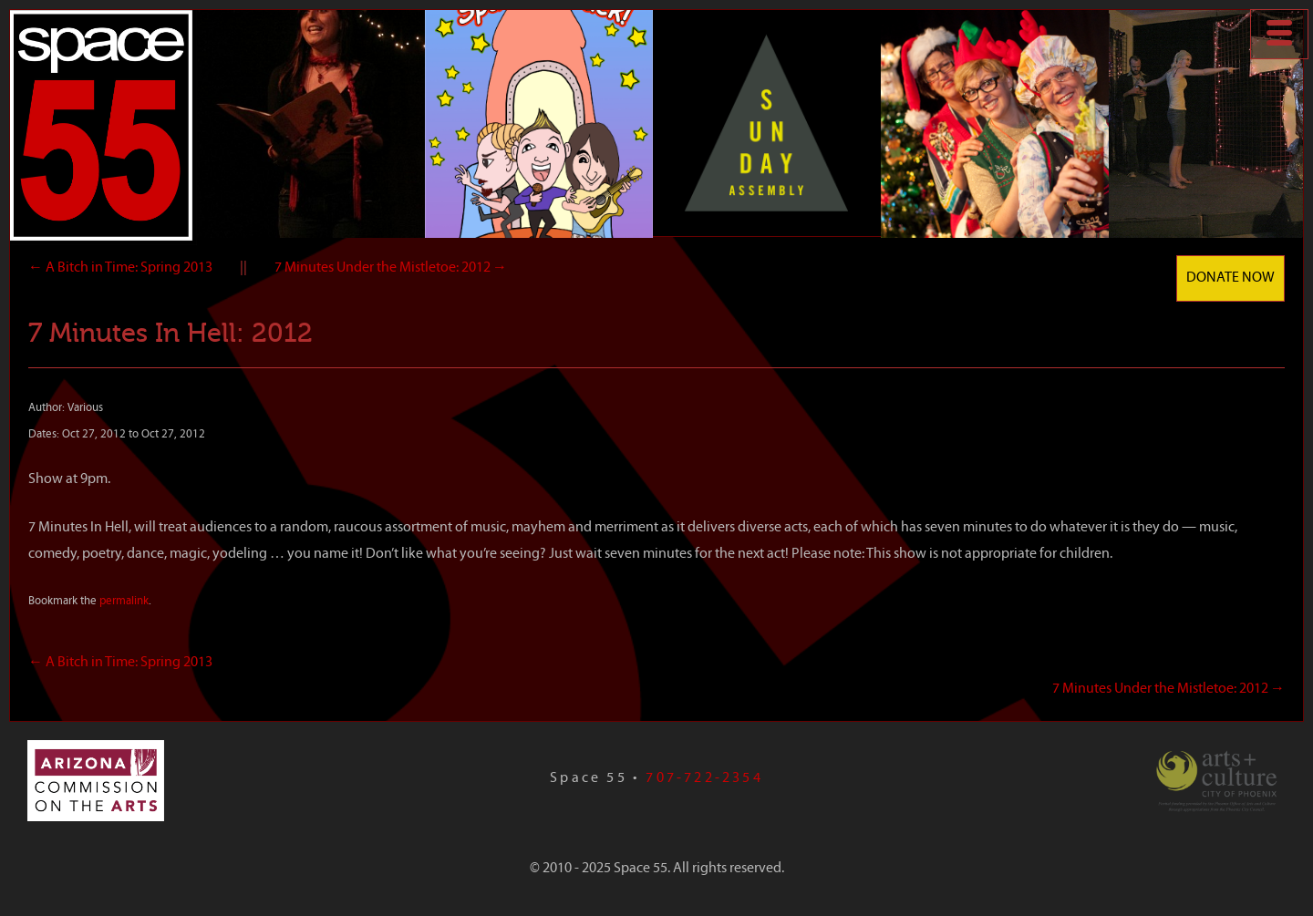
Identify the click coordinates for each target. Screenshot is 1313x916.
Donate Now (1230, 278)
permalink (124, 601)
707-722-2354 (704, 778)
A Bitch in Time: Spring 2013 (120, 268)
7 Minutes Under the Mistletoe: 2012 (390, 268)
